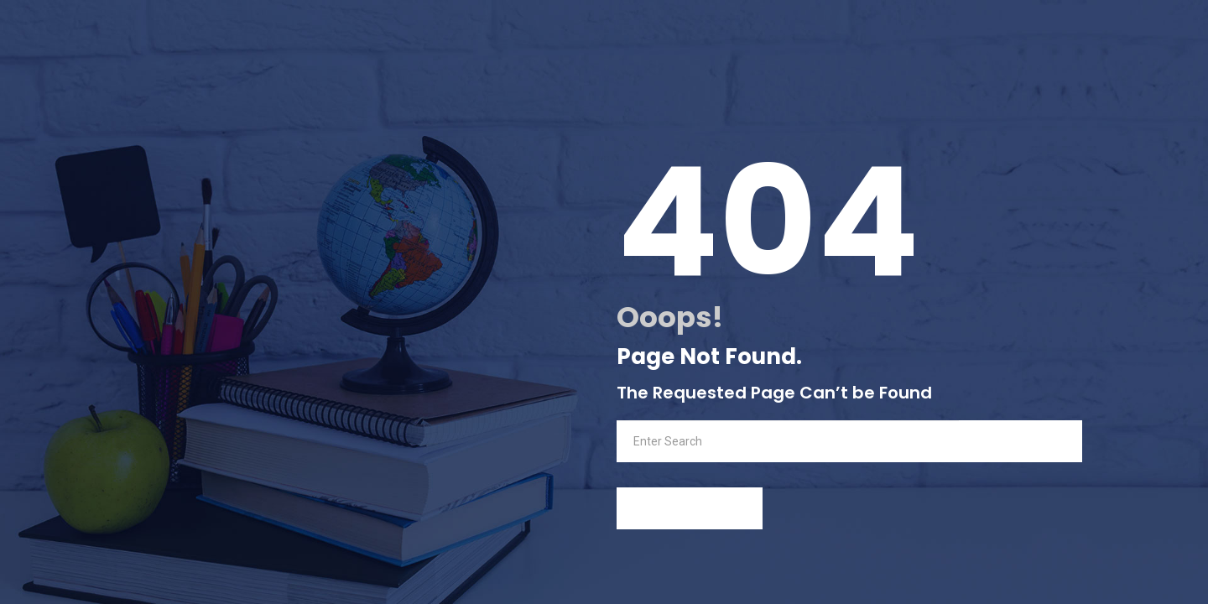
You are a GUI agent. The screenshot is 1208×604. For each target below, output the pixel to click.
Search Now (1020, 440)
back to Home (689, 508)
